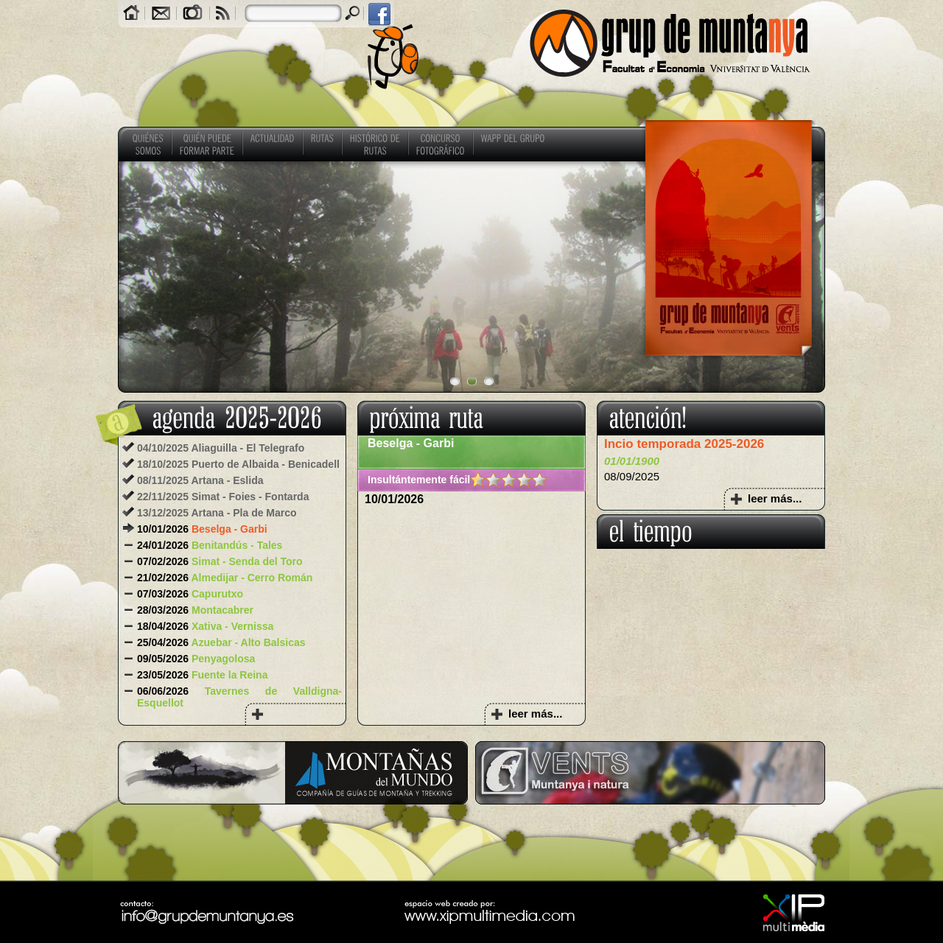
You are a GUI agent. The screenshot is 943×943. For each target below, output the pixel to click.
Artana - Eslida (227, 480)
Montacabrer (222, 610)
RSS (223, 14)
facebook (378, 14)
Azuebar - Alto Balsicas (248, 642)
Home (131, 14)
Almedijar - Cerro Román (251, 577)
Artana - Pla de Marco (243, 513)
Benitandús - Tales (237, 545)
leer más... (535, 713)
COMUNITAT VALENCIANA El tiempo (711, 604)
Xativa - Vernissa (232, 626)
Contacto (160, 14)
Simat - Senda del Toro (247, 561)
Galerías (193, 14)
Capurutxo (217, 594)
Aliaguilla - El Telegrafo (247, 448)
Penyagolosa (223, 659)
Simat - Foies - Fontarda (250, 496)
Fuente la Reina (229, 675)
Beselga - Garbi (229, 529)
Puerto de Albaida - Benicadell (266, 464)
